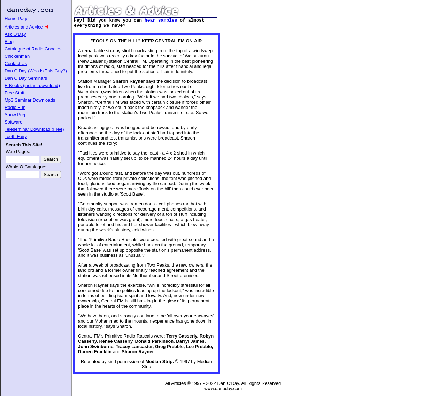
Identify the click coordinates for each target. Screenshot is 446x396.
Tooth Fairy (16, 136)
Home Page (17, 18)
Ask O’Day (15, 34)
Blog (9, 41)
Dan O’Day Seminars (26, 78)
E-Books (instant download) (32, 85)
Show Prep (16, 114)
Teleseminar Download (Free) (34, 129)
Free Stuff (14, 92)
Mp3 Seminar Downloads (30, 100)
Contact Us (16, 63)
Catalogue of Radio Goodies (33, 49)
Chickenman (17, 56)
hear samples (161, 21)
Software (13, 122)
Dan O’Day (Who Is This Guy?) (36, 70)
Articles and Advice (24, 27)
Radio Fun (15, 107)
